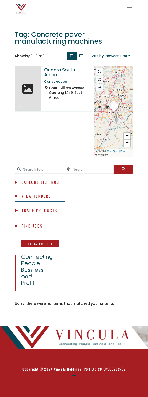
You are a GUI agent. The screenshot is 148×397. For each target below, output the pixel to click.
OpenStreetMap (116, 151)
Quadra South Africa (59, 72)
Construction (55, 81)
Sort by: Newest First (109, 55)
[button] (127, 136)
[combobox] (39, 169)
